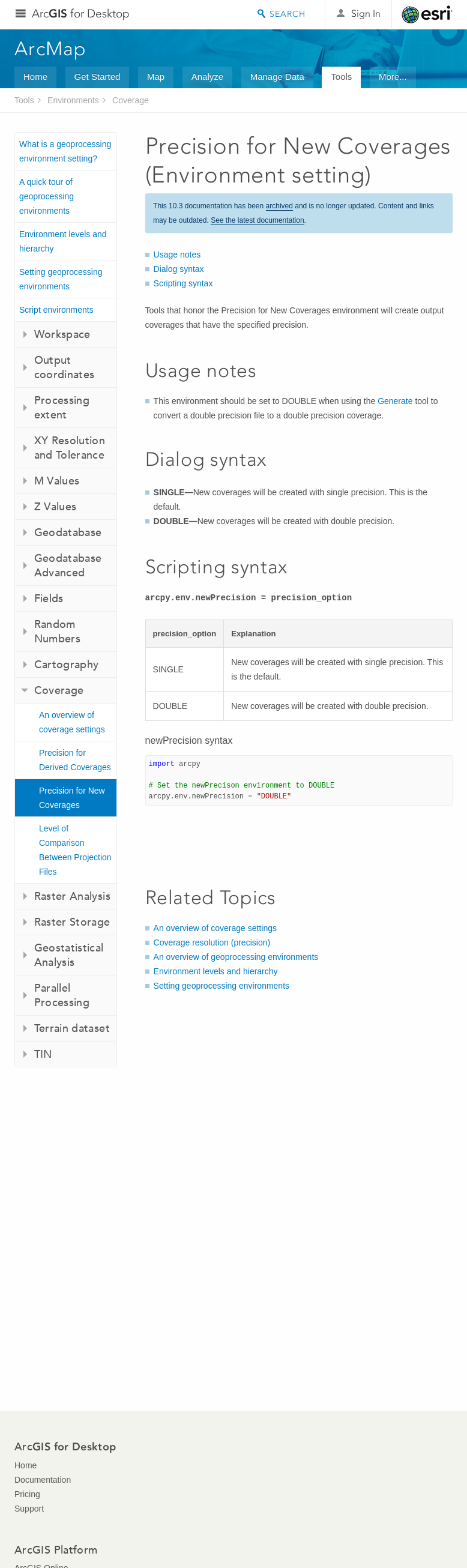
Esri (427, 14)
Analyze (207, 76)
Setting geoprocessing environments (61, 279)
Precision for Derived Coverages (75, 760)
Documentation (42, 1480)
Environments (73, 100)
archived (279, 206)
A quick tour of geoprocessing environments (46, 196)
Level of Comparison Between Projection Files (75, 850)
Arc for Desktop (81, 13)
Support (29, 1508)
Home (35, 76)
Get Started (97, 76)
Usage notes (177, 254)
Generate (395, 401)
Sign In (366, 13)
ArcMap (50, 48)
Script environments (56, 310)
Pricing (27, 1494)
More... (393, 76)
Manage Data (277, 76)
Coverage (130, 100)
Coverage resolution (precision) (212, 942)
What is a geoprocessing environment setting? (65, 151)
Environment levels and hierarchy (63, 241)
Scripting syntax (183, 283)
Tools (341, 76)
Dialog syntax (179, 269)
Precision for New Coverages (72, 798)
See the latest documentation (257, 220)
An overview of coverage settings (72, 722)
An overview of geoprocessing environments (236, 957)
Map (155, 76)
